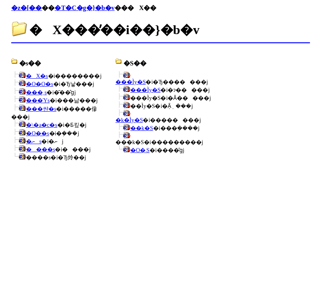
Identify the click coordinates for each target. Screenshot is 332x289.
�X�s (37, 76)
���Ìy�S (130, 82)
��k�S (141, 128)
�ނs (33, 141)
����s (40, 150)
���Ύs (38, 101)
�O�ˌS (140, 150)
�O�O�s (39, 84)
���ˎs (36, 93)
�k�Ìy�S (129, 120)
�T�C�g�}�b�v (84, 7)
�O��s (37, 133)
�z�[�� (26, 7)
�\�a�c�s (41, 125)
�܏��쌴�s (41, 109)
